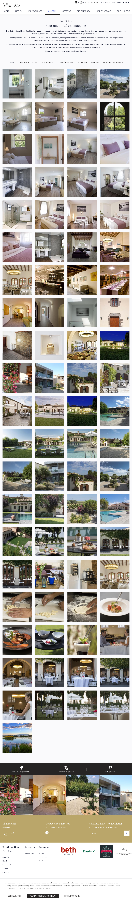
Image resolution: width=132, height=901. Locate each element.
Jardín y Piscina (66, 62)
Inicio (6, 11)
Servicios (6, 857)
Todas (11, 62)
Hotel (18, 11)
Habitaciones (35, 11)
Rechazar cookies (72, 896)
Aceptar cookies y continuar (43, 896)
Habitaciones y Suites (28, 62)
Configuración (15, 896)
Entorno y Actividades (113, 62)
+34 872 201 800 (92, 2)
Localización (7, 865)
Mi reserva (117, 2)
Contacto (107, 2)
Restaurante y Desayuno (88, 62)
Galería (52, 11)
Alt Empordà (84, 11)
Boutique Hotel (49, 62)
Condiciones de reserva (48, 861)
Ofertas (66, 11)
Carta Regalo (103, 11)
